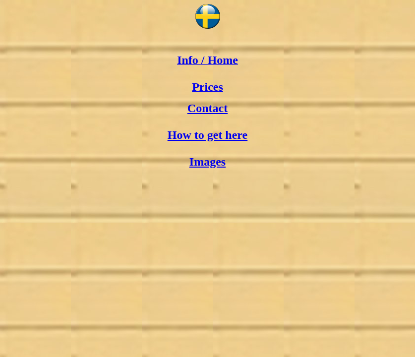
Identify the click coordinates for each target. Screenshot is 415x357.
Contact (207, 108)
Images (207, 161)
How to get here (208, 134)
